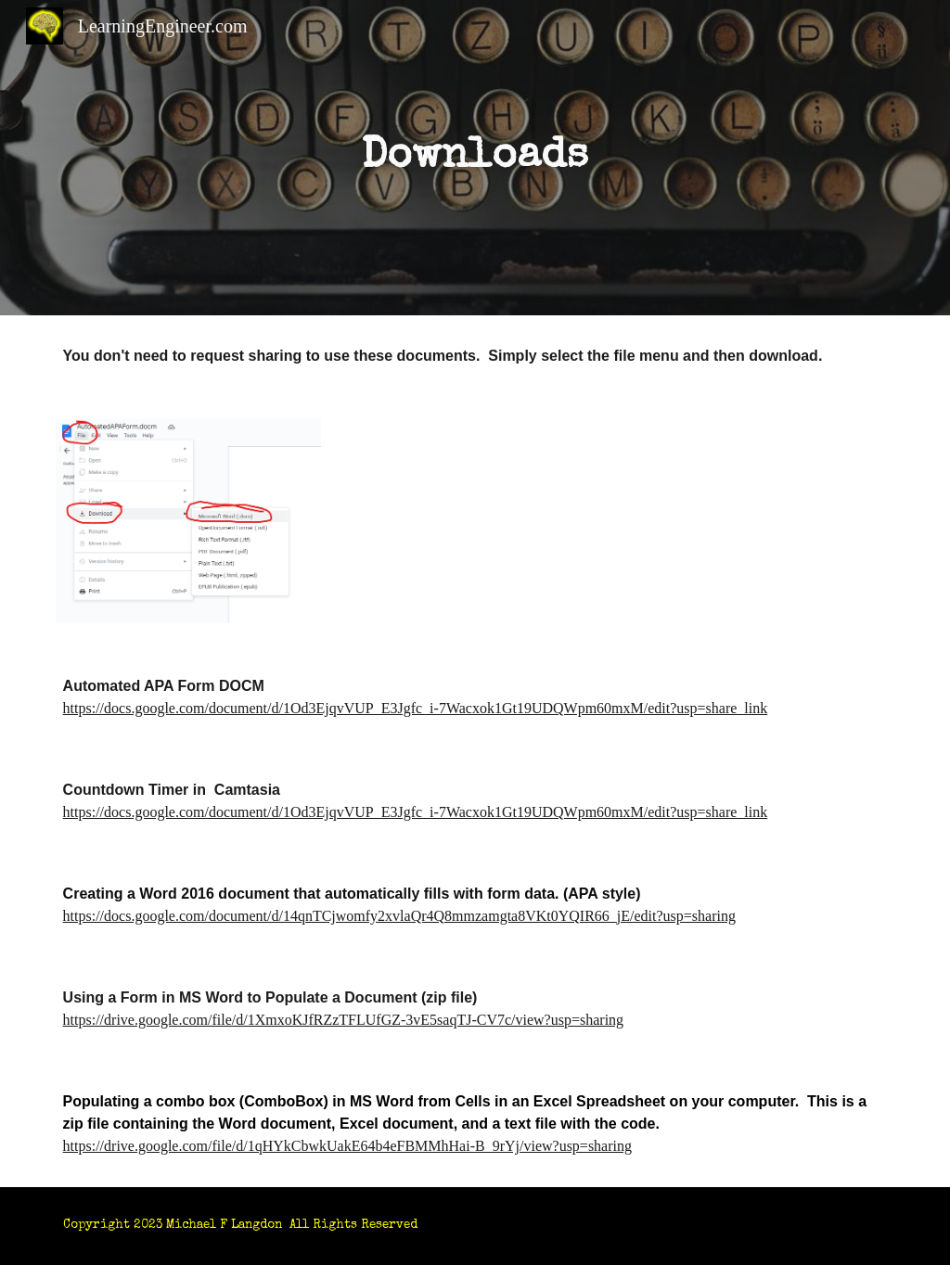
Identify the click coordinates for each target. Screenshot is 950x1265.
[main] (475, 158)
